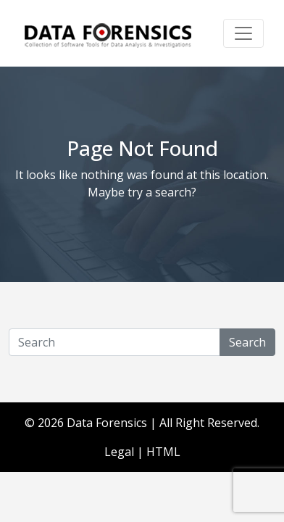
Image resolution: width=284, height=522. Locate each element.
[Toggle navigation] (243, 33)
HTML (163, 452)
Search (247, 342)
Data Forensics (107, 423)
